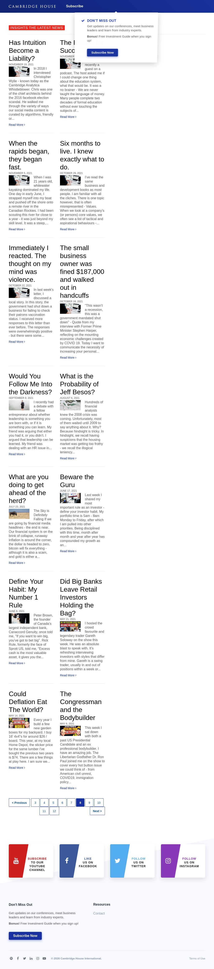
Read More (17, 124)
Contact (99, 913)
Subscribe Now (25, 935)
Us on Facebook (88, 862)
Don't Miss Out (46, 915)
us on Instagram (189, 862)
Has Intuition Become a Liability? (27, 50)
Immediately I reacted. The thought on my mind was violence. (30, 263)
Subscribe (74, 6)
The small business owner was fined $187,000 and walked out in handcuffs (82, 271)
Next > (97, 811)
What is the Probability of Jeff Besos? (79, 384)
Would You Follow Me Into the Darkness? (30, 384)
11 (44, 811)
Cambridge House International (81, 958)
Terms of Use (197, 958)
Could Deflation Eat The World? (28, 701)
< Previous (19, 802)
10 (99, 802)
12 (54, 811)
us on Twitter (138, 862)
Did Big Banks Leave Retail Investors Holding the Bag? (81, 597)
